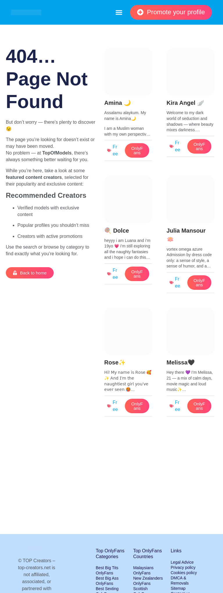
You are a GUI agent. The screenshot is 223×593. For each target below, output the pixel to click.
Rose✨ (115, 362)
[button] (118, 12)
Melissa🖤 (181, 362)
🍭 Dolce (116, 230)
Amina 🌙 (117, 103)
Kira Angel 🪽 (185, 103)
